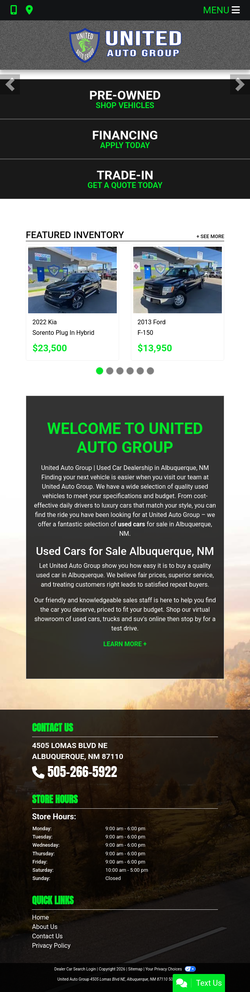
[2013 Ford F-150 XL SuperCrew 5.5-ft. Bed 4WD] (177, 280)
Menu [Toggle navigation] (221, 10)
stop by (191, 619)
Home (40, 917)
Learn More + (125, 644)
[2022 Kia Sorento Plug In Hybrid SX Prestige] (72, 280)
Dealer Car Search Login (75, 969)
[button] (10, 84)
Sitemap (135, 969)
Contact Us (47, 936)
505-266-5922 (82, 771)
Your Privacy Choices (170, 969)
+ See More (210, 236)
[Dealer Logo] (125, 45)
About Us (44, 927)
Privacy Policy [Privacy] (51, 945)
